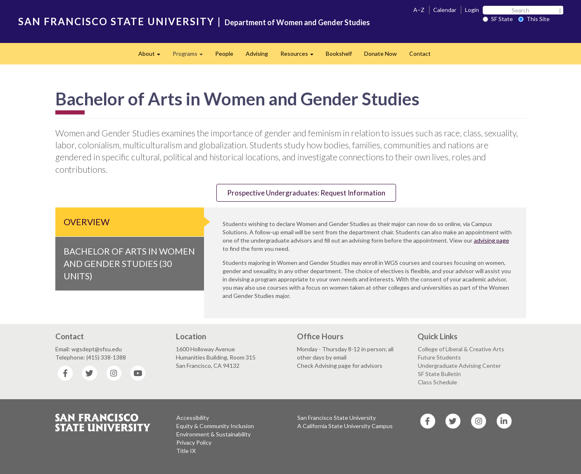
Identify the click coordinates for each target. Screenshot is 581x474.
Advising (257, 53)
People (224, 53)
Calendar (444, 9)
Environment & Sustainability (213, 434)
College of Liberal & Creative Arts (461, 349)
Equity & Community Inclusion (215, 425)
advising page (491, 240)
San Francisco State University (336, 417)
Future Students (439, 357)
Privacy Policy (193, 442)
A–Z (418, 9)
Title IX (186, 450)
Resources (300, 56)
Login (472, 9)
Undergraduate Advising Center (459, 365)
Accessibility (192, 417)
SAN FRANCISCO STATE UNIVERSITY (116, 21)
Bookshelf (339, 53)
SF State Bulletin (439, 373)
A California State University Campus (345, 425)
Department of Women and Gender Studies (297, 22)
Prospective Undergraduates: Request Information (306, 192)
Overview (86, 222)
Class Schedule (437, 382)
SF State (498, 18)
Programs (191, 56)
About (152, 56)
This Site (534, 18)
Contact (420, 53)
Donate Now (380, 53)
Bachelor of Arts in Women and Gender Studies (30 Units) (129, 263)
